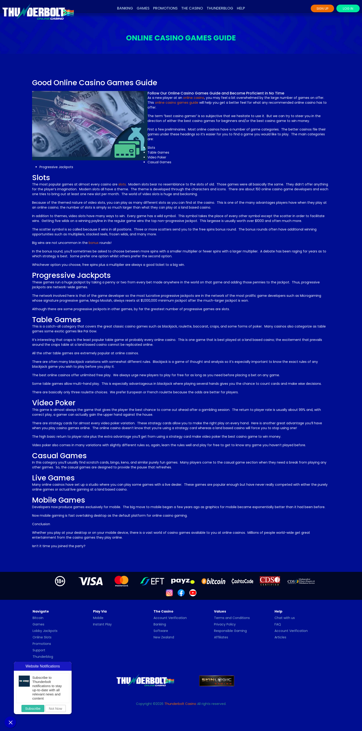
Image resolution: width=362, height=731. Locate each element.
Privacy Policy (225, 624)
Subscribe (33, 708)
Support (39, 650)
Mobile (98, 618)
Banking (125, 8)
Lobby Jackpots (45, 630)
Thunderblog (220, 8)
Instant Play (102, 624)
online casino (193, 97)
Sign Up (323, 8)
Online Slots (42, 637)
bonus (94, 242)
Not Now (55, 708)
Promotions (165, 8)
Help (241, 8)
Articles (280, 637)
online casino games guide (176, 102)
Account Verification (170, 618)
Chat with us (285, 618)
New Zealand (164, 637)
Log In (348, 8)
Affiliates (221, 637)
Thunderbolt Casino (180, 703)
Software (161, 630)
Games (143, 8)
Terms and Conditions (232, 618)
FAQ (278, 624)
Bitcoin (38, 618)
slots (122, 184)
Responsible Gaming (230, 630)
